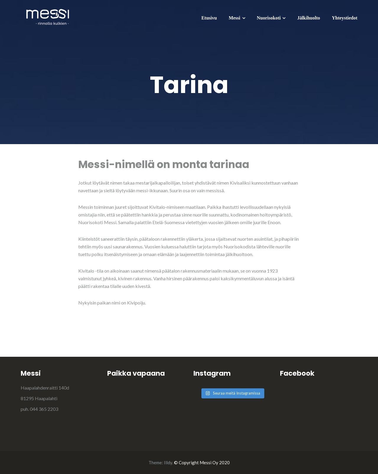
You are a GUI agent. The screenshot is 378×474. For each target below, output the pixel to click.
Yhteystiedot (344, 17)
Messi (234, 17)
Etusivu (209, 17)
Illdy (168, 462)
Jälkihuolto (308, 17)
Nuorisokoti (269, 17)
